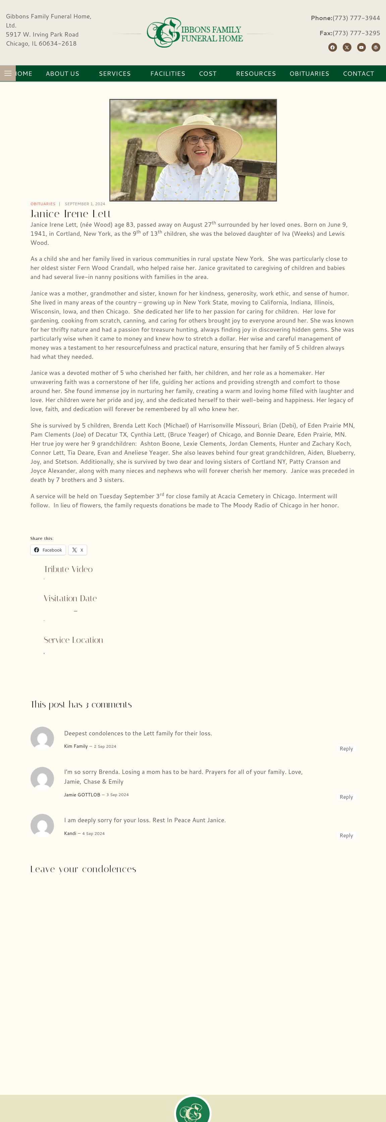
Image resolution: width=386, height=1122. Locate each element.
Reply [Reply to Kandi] (346, 835)
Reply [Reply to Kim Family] (346, 748)
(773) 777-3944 (356, 17)
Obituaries (43, 204)
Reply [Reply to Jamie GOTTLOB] (346, 796)
